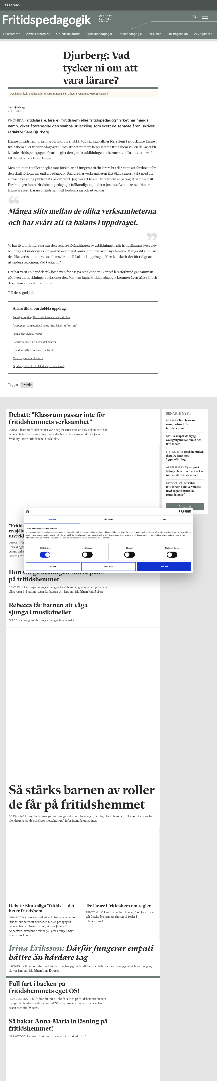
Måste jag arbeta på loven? (28, 362)
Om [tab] (164, 519)
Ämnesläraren (36, 34)
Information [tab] (108, 519)
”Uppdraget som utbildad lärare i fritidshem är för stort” (45, 329)
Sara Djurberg (16, 111)
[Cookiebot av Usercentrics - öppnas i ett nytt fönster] (174, 511)
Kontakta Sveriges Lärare (165, 1062)
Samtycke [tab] (52, 519)
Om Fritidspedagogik (21, 1054)
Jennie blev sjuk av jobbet (27, 337)
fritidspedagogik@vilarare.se (25, 1060)
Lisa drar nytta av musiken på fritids (33, 354)
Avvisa (53, 567)
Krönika (26, 389)
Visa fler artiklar (83, 842)
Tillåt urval (108, 567)
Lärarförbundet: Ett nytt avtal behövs (34, 346)
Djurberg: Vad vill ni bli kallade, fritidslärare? (38, 370)
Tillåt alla (164, 567)
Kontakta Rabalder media (97, 1056)
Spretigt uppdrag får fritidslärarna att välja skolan (41, 321)
